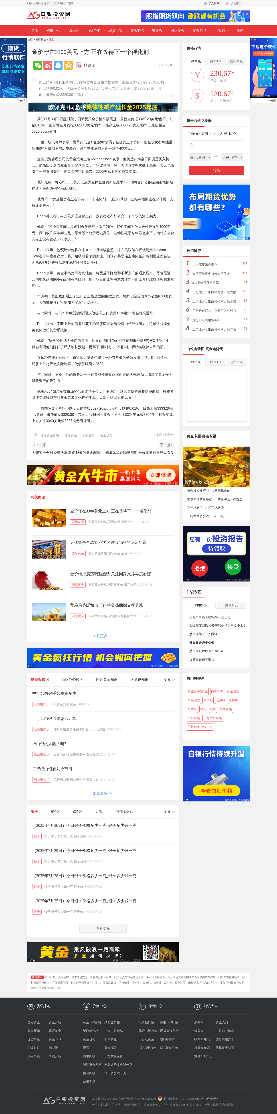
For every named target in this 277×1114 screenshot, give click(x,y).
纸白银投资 (81, 729)
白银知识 (221, 31)
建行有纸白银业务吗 (206, 320)
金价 (124, 553)
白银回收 (194, 700)
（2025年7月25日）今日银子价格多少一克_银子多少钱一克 (84, 901)
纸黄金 (157, 31)
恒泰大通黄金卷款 (199, 499)
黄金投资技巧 (196, 490)
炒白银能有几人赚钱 (203, 634)
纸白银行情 (146, 1022)
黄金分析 (55, 1022)
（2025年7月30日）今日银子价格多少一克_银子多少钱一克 (84, 825)
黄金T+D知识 (203, 1056)
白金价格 (194, 718)
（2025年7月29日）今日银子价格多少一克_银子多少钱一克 (84, 850)
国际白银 (92, 779)
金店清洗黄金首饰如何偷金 (211, 273)
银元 (203, 709)
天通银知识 (139, 679)
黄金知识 (231, 605)
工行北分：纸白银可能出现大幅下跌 (214, 294)
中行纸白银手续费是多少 (54, 693)
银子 (34, 811)
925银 (77, 811)
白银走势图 (195, 349)
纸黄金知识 (202, 1047)
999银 (55, 811)
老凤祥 (220, 700)
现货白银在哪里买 (201, 659)
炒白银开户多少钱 (201, 642)
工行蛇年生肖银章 (204, 264)
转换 (216, 170)
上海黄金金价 (113, 1056)
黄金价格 (106, 435)
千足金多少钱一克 (200, 727)
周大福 (208, 700)
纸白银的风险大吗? (49, 744)
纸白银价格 (91, 1031)
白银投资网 (77, 754)
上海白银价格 (113, 1031)
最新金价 (88, 435)
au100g (219, 516)
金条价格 (226, 709)
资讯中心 (53, 31)
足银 (99, 811)
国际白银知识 (225, 1039)
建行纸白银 (168, 1039)
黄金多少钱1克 (198, 691)
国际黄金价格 (49, 435)
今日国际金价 (220, 490)
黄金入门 (222, 1022)
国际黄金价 (115, 584)
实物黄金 (110, 1039)
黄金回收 (233, 691)
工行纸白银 (97, 729)
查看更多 (103, 928)
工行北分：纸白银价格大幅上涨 (214, 301)
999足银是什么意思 (205, 283)
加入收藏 (213, 3)
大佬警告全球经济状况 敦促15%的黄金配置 (108, 542)
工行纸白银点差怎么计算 (54, 718)
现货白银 (115, 31)
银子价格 (80, 836)
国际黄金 (177, 31)
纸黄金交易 (61, 704)
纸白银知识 (40, 679)
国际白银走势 (63, 729)
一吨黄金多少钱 (198, 516)
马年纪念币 (195, 507)
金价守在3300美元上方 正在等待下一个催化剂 (110, 511)
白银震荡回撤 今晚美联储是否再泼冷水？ (217, 625)
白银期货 (89, 1081)
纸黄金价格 (112, 1022)
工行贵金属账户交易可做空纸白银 (214, 312)
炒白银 (199, 1022)
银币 (86, 1047)
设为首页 (236, 3)
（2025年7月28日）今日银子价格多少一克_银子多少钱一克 (84, 876)
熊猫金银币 (124, 811)
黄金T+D (137, 31)
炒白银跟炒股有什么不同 (206, 651)
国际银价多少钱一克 (115, 1064)
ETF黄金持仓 (169, 1047)
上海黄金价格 (212, 718)
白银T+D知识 (72, 679)
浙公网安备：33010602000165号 (183, 1098)
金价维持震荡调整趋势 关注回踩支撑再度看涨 (110, 574)
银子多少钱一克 (62, 836)
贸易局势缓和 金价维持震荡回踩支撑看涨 (108, 605)
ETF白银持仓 (148, 1047)
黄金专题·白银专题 (201, 436)
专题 (240, 31)
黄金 (73, 704)
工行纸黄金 (146, 1039)
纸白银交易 (77, 779)
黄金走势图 (214, 349)
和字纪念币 (216, 507)
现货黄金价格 (169, 1031)
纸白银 (73, 31)
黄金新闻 (33, 1031)
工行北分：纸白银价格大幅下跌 (214, 329)
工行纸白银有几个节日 (52, 769)
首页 (34, 31)
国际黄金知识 (106, 679)
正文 (51, 39)
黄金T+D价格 (92, 1022)
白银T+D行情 (169, 1022)
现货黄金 (55, 1031)
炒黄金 (199, 1031)
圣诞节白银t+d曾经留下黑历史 (210, 617)
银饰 (213, 709)
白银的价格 (61, 754)
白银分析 (55, 1056)
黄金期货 (199, 31)
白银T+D (94, 31)
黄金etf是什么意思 (230, 499)
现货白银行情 (148, 1031)
